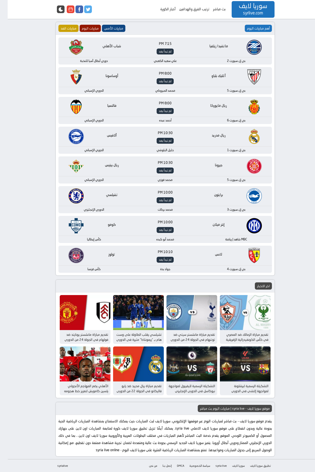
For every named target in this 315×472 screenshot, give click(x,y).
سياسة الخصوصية (192, 465)
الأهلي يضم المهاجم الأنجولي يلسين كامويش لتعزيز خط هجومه (78, 388)
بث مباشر (211, 9)
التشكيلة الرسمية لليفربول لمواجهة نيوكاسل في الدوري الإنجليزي (184, 388)
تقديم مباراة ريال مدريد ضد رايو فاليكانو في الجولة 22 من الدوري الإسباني (131, 390)
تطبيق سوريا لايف (252, 465)
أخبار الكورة (160, 9)
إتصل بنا (159, 465)
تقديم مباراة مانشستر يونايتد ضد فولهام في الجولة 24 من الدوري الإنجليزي (79, 339)
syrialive (55, 465)
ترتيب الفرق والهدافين (187, 9)
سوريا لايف (230, 465)
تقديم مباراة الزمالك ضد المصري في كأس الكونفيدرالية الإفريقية (239, 337)
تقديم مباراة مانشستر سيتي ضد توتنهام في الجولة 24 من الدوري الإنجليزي (185, 339)
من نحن (145, 465)
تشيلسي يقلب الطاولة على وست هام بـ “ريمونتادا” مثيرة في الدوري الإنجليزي (131, 339)
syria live (213, 465)
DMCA (173, 465)
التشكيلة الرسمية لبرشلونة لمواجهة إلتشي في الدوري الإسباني (242, 390)
